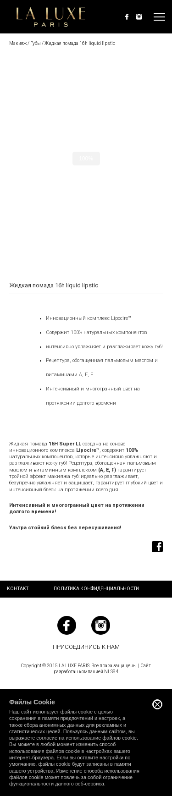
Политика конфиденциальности (96, 588)
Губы (35, 43)
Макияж (18, 43)
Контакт (17, 588)
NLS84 (111, 671)
